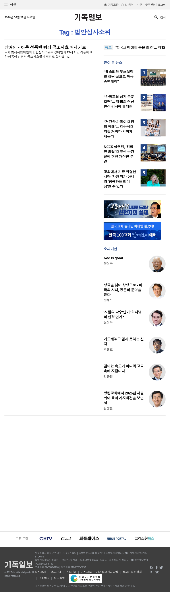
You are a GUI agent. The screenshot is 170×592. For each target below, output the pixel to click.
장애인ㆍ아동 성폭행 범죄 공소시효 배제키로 (45, 47)
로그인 (162, 5)
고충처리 (44, 578)
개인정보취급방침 (107, 572)
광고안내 (55, 572)
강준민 (108, 376)
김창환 (108, 408)
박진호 (108, 349)
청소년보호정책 (132, 572)
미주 (139, 5)
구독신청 (150, 5)
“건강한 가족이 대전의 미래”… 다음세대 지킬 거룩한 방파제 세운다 (119, 129)
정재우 (108, 300)
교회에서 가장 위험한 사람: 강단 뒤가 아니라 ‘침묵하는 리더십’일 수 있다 (120, 179)
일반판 (128, 5)
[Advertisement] (85, 473)
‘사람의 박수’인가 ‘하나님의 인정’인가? (122, 314)
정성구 (108, 263)
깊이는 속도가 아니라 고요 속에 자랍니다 (124, 368)
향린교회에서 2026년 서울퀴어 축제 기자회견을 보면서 (124, 398)
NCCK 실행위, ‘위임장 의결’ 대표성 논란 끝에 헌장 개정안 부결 (119, 154)
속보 (108, 47)
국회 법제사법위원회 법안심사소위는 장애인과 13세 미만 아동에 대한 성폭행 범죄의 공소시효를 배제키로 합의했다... (48, 54)
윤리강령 (59, 578)
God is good (113, 258)
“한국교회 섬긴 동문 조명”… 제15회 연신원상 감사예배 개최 (119, 101)
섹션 (10, 4)
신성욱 (108, 322)
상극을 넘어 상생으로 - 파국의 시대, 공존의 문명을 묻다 (123, 290)
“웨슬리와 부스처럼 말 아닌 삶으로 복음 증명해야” (118, 76)
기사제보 (86, 572)
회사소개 (40, 572)
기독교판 (113, 5)
